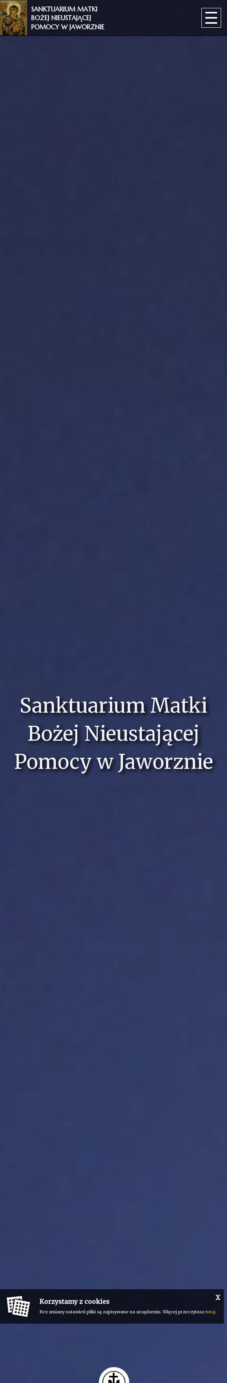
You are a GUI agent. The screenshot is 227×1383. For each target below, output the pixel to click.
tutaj (210, 1312)
